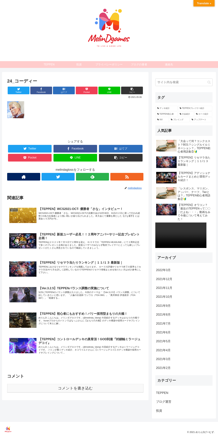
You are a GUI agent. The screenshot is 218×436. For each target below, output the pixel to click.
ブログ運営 (163, 401)
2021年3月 (163, 359)
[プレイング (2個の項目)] (179, 119)
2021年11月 (164, 288)
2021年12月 (164, 279)
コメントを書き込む (75, 392)
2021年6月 (163, 332)
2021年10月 (164, 296)
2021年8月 (163, 314)
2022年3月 (163, 270)
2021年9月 (163, 305)
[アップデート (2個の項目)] (201, 119)
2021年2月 (163, 368)
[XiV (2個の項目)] (162, 119)
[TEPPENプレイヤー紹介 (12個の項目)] (195, 108)
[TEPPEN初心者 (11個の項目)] (166, 114)
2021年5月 (163, 341)
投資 (159, 410)
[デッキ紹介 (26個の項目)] (166, 108)
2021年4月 (163, 350)
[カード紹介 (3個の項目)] (203, 114)
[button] (209, 82)
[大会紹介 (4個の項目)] (186, 114)
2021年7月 (163, 323)
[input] (184, 82)
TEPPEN (162, 393)
